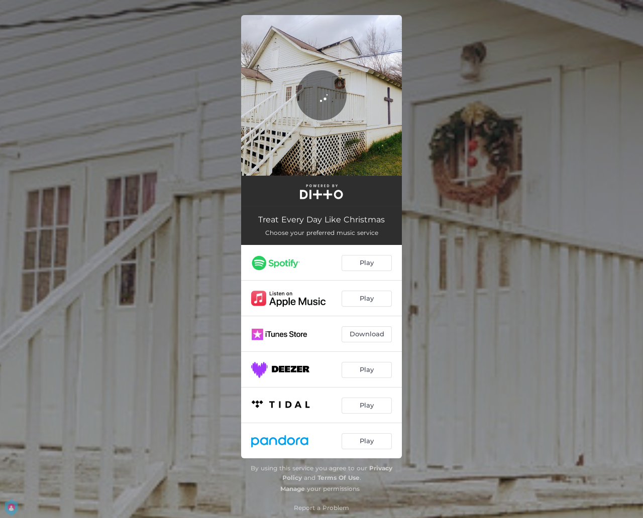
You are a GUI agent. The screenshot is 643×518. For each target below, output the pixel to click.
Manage (292, 488)
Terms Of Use (338, 477)
